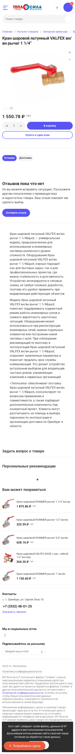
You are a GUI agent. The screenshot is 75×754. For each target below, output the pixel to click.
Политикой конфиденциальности (22, 692)
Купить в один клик (38, 135)
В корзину (50, 125)
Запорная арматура (55, 31)
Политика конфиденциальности (22, 671)
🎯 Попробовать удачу (24, 746)
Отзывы (9, 157)
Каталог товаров (27, 31)
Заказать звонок (14, 612)
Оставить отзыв (16, 212)
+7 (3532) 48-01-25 (57, 7)
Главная (7, 31)
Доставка (25, 157)
